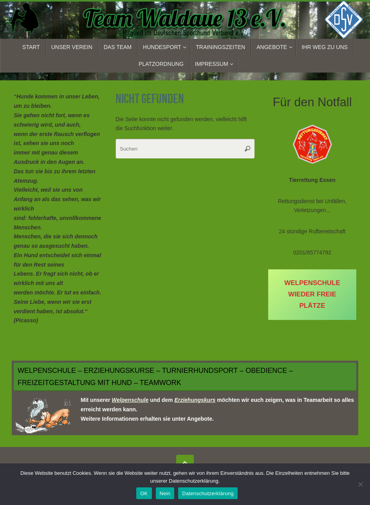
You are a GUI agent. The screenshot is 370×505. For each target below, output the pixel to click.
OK (144, 493)
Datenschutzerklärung (207, 493)
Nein (165, 493)
